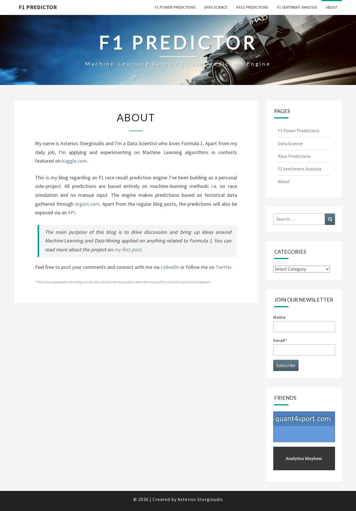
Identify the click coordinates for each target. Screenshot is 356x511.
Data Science (216, 7)
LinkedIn (170, 267)
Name (304, 323)
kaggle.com (74, 161)
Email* (304, 346)
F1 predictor (38, 7)
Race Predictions (252, 7)
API (71, 212)
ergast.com (87, 204)
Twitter (223, 267)
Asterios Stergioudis (200, 499)
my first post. (128, 249)
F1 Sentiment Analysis (297, 7)
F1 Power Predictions (175, 7)
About (332, 7)
